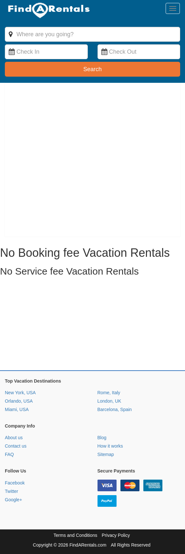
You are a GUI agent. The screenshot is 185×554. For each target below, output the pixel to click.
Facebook (15, 482)
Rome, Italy (109, 392)
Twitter (11, 491)
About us (14, 437)
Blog (102, 437)
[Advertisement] (92, 325)
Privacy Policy (116, 535)
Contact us (15, 446)
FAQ (9, 454)
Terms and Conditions (75, 535)
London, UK (109, 401)
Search (92, 69)
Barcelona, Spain (115, 409)
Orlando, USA (19, 401)
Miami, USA (17, 409)
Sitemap (106, 454)
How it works (110, 446)
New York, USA (20, 392)
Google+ (13, 499)
